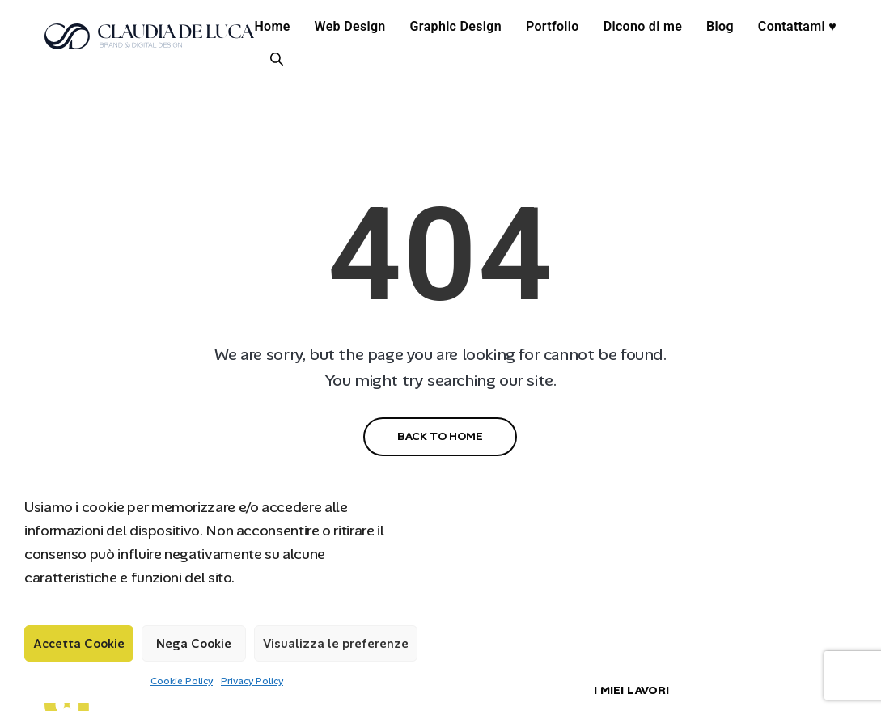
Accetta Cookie (79, 644)
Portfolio (552, 26)
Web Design (350, 26)
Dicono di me (643, 26)
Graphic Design (456, 26)
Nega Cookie (193, 644)
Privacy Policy (252, 681)
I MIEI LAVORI (631, 690)
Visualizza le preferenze (336, 644)
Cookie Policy (181, 681)
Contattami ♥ (797, 26)
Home (272, 26)
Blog (720, 26)
